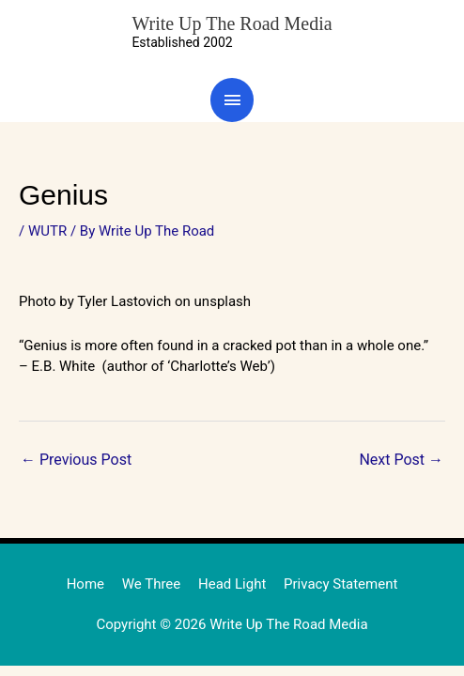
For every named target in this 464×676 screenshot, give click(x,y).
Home (85, 584)
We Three (151, 584)
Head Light (232, 584)
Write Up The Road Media (231, 23)
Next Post (401, 460)
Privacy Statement (340, 584)
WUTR (47, 231)
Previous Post (76, 460)
